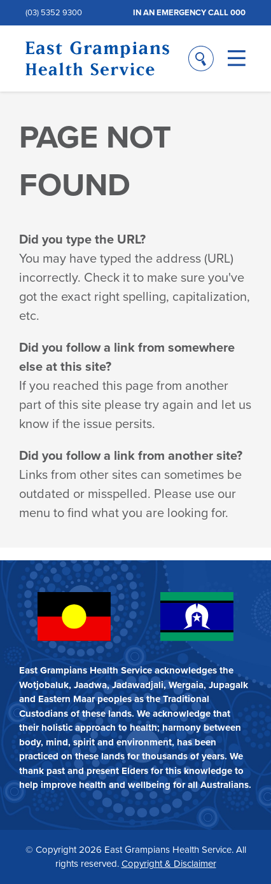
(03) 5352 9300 (53, 12)
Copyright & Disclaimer (169, 864)
